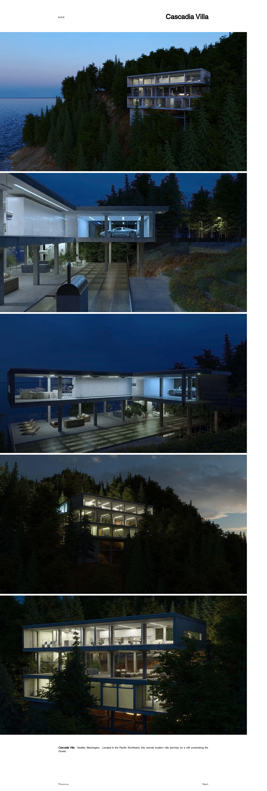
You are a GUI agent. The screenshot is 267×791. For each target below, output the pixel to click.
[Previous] (69, 784)
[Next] (199, 784)
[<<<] (69, 17)
